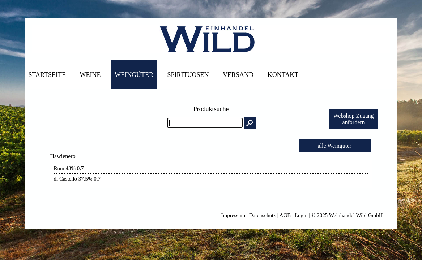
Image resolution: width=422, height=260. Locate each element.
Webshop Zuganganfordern (353, 119)
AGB (285, 215)
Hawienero (63, 156)
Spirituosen (188, 74)
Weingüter (134, 74)
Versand (238, 74)
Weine (90, 74)
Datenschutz (262, 215)
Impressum (233, 215)
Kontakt (283, 74)
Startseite (47, 74)
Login (301, 215)
